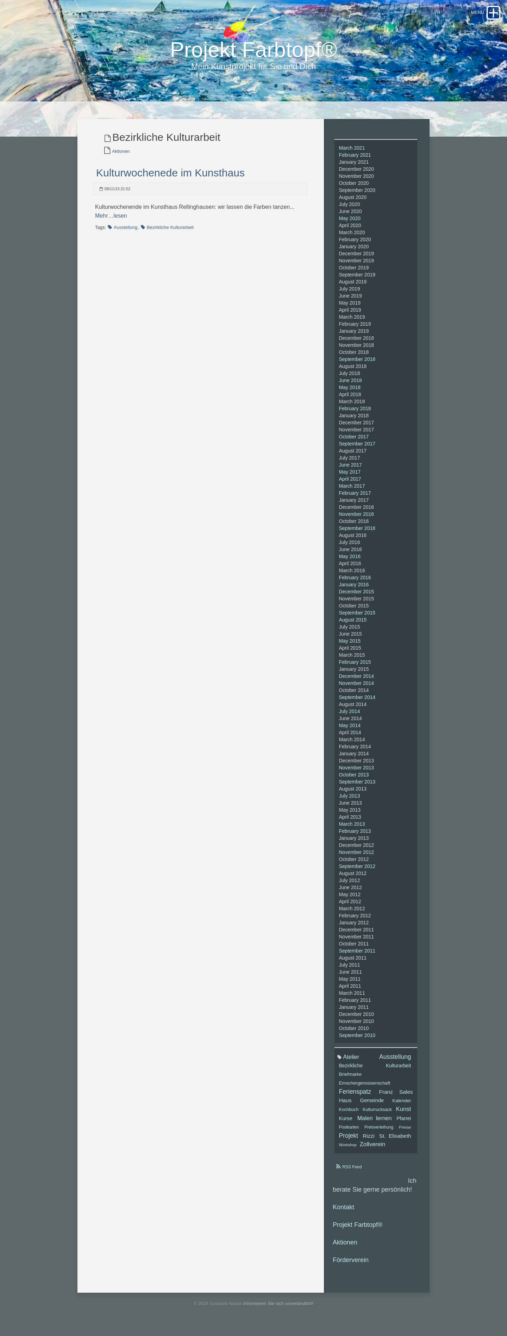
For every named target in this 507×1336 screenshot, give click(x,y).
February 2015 (355, 666)
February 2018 (355, 413)
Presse (405, 1131)
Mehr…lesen (111, 220)
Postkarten (349, 1131)
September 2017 (357, 448)
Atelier (351, 1061)
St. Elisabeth (395, 1140)
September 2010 (357, 1039)
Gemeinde (372, 1104)
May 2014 (350, 729)
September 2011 (357, 955)
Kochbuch (349, 1113)
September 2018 (357, 363)
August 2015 (353, 624)
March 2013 (352, 828)
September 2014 (357, 701)
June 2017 (350, 469)
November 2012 (356, 856)
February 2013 (355, 835)
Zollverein (373, 1148)
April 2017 (350, 483)
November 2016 (356, 518)
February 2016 (355, 582)
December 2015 (356, 596)
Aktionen (121, 155)
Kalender (401, 1104)
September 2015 (357, 617)
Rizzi (368, 1140)
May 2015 (350, 645)
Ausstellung (125, 231)
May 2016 (350, 560)
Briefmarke (350, 1078)
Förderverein (351, 1264)
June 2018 (350, 384)
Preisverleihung (378, 1131)
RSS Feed (352, 1171)
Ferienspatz (355, 1095)
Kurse (345, 1122)
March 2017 (352, 490)
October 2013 (354, 779)
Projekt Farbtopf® (357, 1228)
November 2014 (356, 687)
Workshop (348, 1149)
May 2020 (350, 222)
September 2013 (357, 786)
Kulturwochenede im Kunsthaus (170, 177)
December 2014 (356, 680)
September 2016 (357, 532)
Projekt (348, 1139)
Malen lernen (374, 1122)
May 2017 (350, 476)
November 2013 (356, 772)
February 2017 (355, 497)
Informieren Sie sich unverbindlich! (278, 1307)
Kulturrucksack (377, 1113)
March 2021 (352, 152)
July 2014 (349, 715)
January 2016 (354, 589)
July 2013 (349, 800)
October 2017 (354, 441)
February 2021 (355, 159)
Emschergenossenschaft (364, 1087)
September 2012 (357, 870)
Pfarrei (403, 1122)
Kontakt (343, 1211)
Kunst (403, 1113)
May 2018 (350, 391)
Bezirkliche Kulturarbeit (170, 231)
